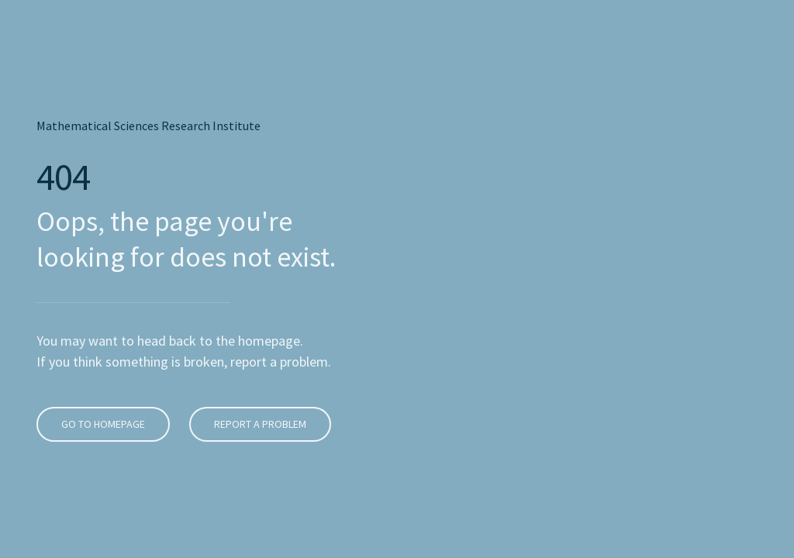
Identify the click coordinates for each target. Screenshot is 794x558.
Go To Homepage (101, 378)
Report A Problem (258, 378)
